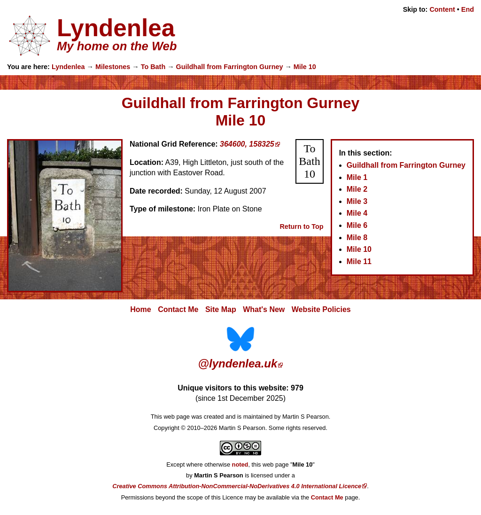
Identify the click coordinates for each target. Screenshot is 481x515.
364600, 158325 (247, 144)
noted (240, 464)
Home (140, 309)
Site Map (220, 309)
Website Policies (321, 309)
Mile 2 (357, 189)
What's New (264, 309)
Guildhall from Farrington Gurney (229, 66)
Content (442, 9)
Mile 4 (357, 213)
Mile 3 (357, 201)
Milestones (112, 66)
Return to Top (301, 226)
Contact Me (178, 309)
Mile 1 (357, 177)
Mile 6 (357, 225)
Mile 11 (359, 261)
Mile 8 (357, 238)
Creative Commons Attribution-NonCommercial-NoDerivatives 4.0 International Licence (236, 486)
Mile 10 (305, 66)
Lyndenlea (68, 66)
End (467, 9)
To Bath (153, 66)
